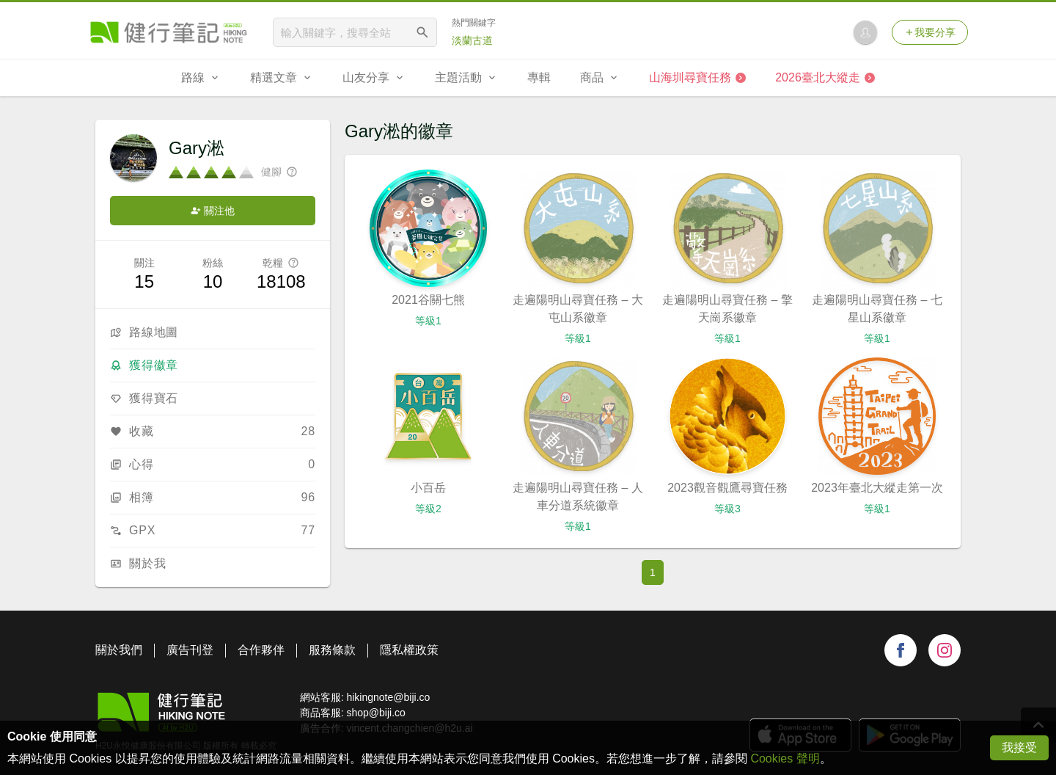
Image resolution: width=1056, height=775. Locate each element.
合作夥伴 (261, 650)
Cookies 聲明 (784, 758)
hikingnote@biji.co (388, 697)
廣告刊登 (189, 650)
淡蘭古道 (472, 40)
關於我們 (118, 650)
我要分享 (930, 32)
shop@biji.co (375, 712)
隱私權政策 (409, 650)
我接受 (1019, 747)
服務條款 (332, 650)
